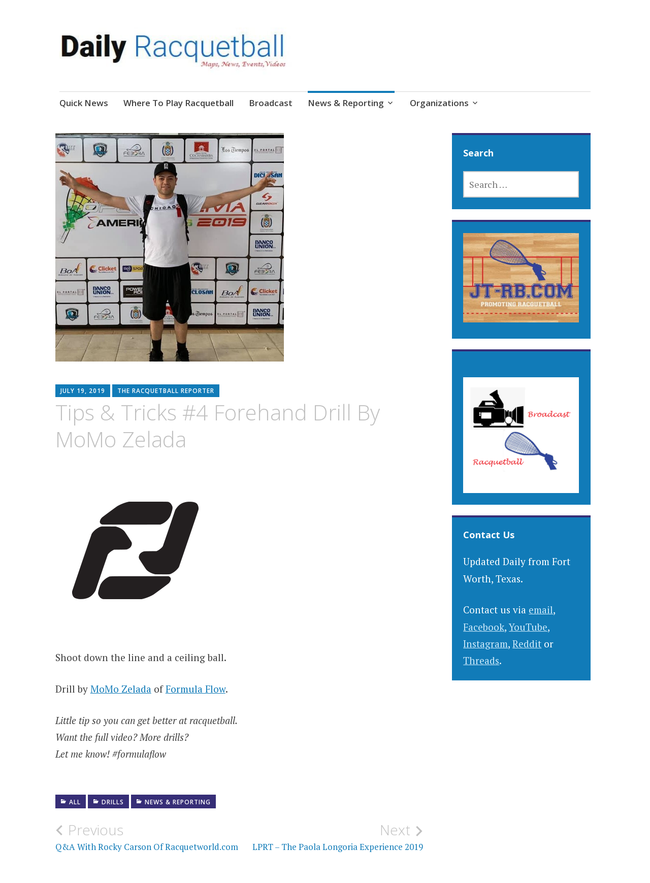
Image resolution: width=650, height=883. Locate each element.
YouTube (528, 626)
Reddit (526, 643)
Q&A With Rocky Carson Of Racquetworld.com (147, 837)
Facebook (483, 626)
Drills (113, 802)
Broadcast (270, 103)
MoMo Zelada (120, 688)
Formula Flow (195, 688)
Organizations (439, 103)
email (541, 609)
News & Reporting (346, 103)
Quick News (83, 103)
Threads (481, 660)
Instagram (485, 643)
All (75, 802)
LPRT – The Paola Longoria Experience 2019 (331, 837)
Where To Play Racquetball (178, 103)
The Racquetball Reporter (165, 390)
